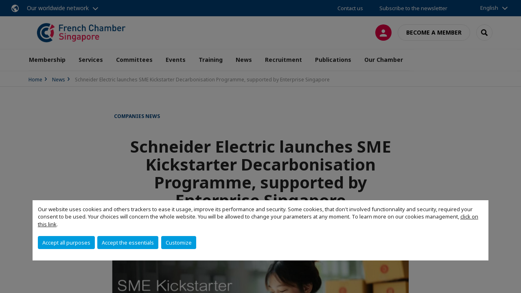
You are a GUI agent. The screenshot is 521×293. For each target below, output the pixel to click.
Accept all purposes (66, 242)
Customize (179, 242)
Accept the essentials (128, 242)
